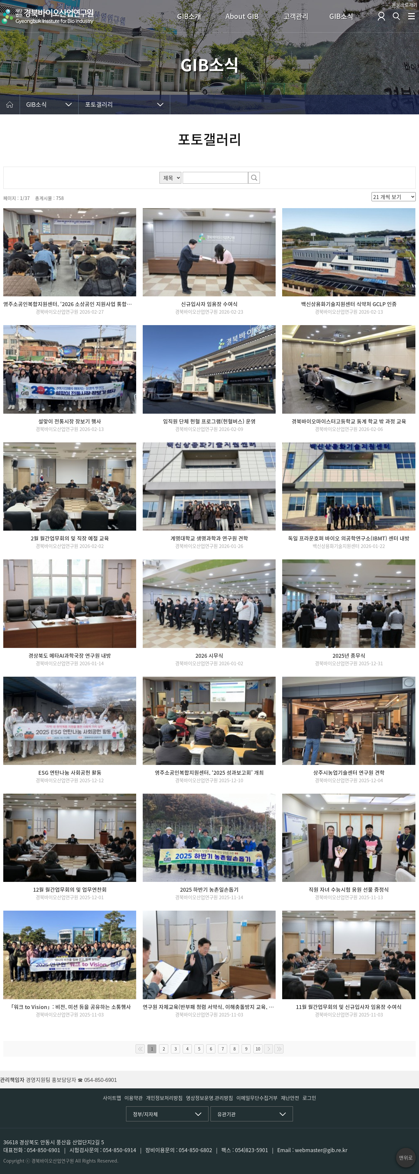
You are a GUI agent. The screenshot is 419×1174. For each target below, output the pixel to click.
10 (258, 1049)
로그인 (309, 1097)
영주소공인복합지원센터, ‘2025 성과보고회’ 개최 (209, 772)
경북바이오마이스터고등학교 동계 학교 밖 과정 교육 (349, 421)
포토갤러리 (99, 104)
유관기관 (226, 1114)
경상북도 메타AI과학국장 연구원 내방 (69, 655)
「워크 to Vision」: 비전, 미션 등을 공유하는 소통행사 (70, 1006)
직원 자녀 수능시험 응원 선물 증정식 (349, 889)
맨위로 (406, 1157)
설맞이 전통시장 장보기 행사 (69, 421)
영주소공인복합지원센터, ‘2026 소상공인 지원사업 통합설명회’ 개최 (69, 303)
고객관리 (295, 16)
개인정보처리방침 (164, 1097)
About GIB (242, 16)
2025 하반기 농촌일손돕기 (209, 889)
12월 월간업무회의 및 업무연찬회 (70, 889)
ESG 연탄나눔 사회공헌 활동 (69, 772)
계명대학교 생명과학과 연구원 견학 (209, 538)
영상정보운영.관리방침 (209, 1097)
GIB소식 (341, 16)
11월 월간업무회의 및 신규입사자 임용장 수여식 (349, 1006)
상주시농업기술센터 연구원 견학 (349, 772)
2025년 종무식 (349, 655)
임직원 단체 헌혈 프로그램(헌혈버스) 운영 (209, 421)
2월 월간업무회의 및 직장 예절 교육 (70, 538)
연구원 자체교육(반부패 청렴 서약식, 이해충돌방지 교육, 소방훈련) (209, 1006)
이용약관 (133, 1097)
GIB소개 (189, 16)
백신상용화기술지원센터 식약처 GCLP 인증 (349, 303)
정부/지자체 (145, 1114)
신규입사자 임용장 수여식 (209, 303)
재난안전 (290, 1097)
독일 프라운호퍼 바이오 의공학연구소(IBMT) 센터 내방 (349, 538)
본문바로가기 (404, 4)
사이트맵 (112, 1097)
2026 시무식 (209, 655)
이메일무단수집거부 (257, 1097)
